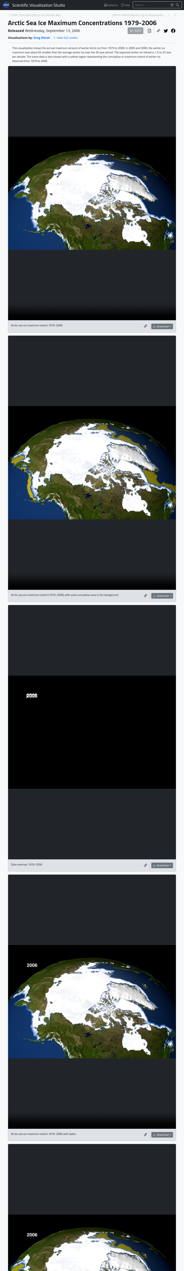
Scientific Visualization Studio (38, 5)
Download (161, 326)
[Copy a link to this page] (158, 30)
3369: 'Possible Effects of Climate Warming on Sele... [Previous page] (38, 15)
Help (125, 5)
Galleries (111, 5)
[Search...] (150, 4)
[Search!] (178, 4)
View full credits (65, 38)
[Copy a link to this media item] (145, 326)
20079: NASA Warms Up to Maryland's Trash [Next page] (139, 15)
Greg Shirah (41, 38)
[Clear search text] (171, 4)
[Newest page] (174, 15)
